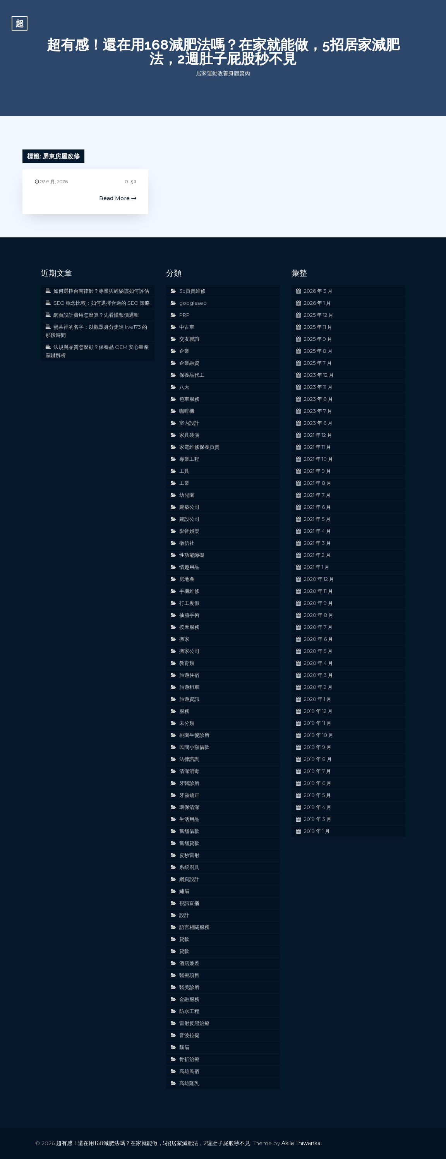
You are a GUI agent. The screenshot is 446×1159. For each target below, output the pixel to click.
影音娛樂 (189, 531)
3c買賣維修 (192, 291)
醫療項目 (189, 975)
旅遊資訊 (189, 699)
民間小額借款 (194, 747)
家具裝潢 (189, 435)
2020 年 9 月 (318, 603)
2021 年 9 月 (317, 471)
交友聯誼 (189, 339)
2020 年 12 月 (319, 579)
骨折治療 (189, 1059)
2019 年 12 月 (318, 711)
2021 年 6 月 (317, 507)
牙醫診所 (189, 783)
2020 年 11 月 (318, 591)
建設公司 (189, 519)
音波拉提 (189, 1035)
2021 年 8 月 (317, 483)
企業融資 (189, 363)
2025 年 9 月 (318, 339)
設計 (184, 915)
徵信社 (186, 543)
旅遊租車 (189, 687)
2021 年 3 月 (317, 543)
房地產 (186, 579)
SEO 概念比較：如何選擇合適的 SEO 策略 (101, 303)
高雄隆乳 (189, 1083)
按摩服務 (189, 627)
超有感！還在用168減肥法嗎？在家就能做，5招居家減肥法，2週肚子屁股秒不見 (223, 51)
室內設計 (189, 423)
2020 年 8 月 (318, 615)
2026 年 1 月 (317, 303)
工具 (184, 471)
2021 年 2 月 (317, 555)
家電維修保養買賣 (199, 447)
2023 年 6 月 (318, 423)
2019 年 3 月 (317, 819)
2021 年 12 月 (318, 435)
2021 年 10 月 (318, 459)
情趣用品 (189, 567)
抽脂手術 (189, 615)
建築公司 (189, 507)
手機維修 (189, 591)
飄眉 (184, 1047)
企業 (184, 351)
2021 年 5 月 (317, 519)
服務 (184, 711)
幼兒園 (186, 495)
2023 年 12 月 (319, 375)
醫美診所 (189, 987)
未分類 (186, 723)
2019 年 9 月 (317, 747)
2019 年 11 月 (317, 723)
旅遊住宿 (189, 675)
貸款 (184, 939)
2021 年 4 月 (317, 531)
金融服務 (189, 999)
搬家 (184, 639)
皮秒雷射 (189, 855)
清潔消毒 (189, 771)
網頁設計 (189, 879)
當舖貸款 (189, 843)
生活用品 (189, 819)
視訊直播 (189, 903)
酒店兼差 (189, 963)
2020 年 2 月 (318, 687)
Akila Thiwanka (301, 1143)
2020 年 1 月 (317, 699)
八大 (184, 387)
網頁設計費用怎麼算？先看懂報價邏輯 (96, 315)
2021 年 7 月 (317, 495)
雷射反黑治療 (194, 1023)
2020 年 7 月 (318, 627)
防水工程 (189, 1011)
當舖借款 (189, 831)
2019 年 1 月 (317, 831)
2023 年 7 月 (318, 411)
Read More (118, 198)
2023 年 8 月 (318, 399)
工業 (184, 483)
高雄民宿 (189, 1071)
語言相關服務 (194, 927)
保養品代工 (191, 375)
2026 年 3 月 (318, 291)
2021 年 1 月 (316, 567)
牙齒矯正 (189, 795)
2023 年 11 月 (318, 387)
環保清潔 (189, 807)
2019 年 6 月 (317, 783)
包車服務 (189, 399)
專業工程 (189, 459)
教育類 (186, 663)
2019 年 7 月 (317, 771)
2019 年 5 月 (317, 795)
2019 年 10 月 (318, 735)
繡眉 (184, 891)
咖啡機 (186, 411)
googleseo (193, 303)
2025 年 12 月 (318, 315)
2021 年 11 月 (317, 447)
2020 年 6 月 (318, 639)
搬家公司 (189, 651)
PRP (184, 315)
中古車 (186, 327)
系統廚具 (189, 867)
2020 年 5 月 (318, 651)
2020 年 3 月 (318, 675)
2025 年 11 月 (318, 327)
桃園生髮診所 (194, 735)
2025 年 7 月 (318, 363)
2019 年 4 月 (317, 807)
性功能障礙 (191, 555)
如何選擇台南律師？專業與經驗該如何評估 (101, 291)
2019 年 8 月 (318, 759)
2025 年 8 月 (318, 351)
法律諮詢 (189, 759)
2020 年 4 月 (318, 663)
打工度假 (189, 603)
